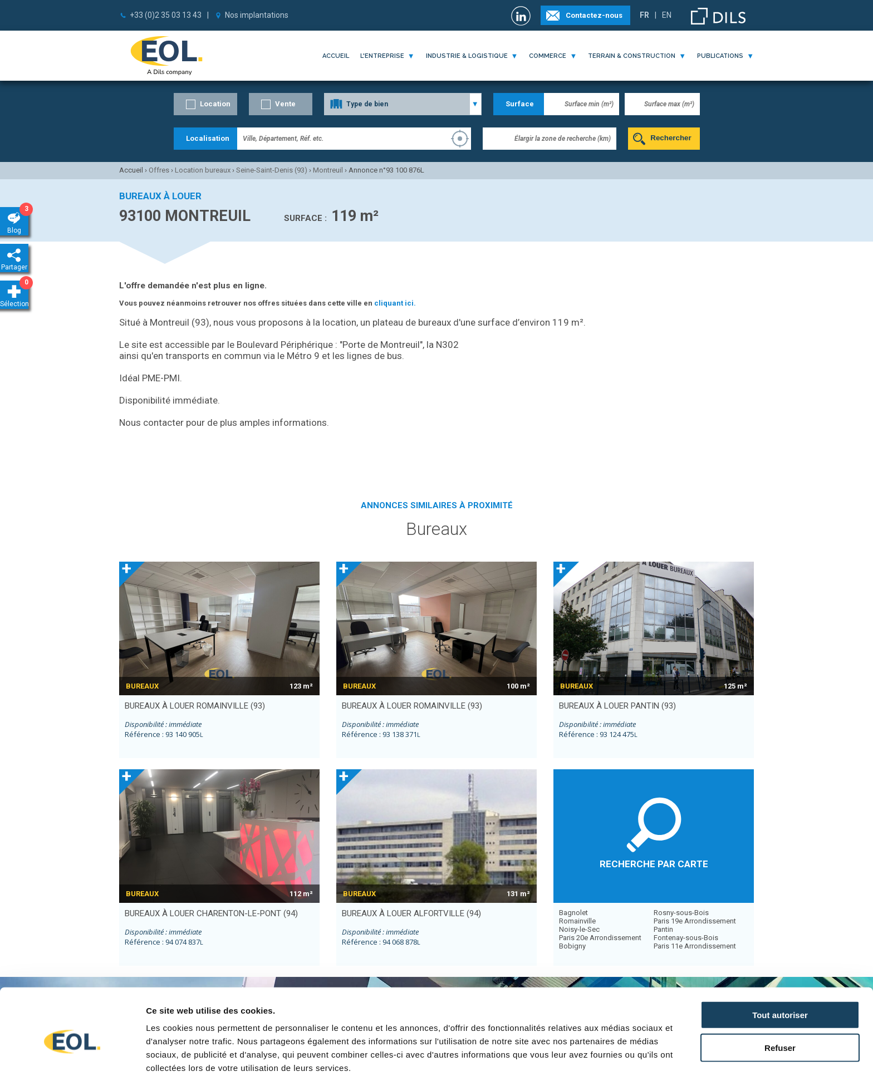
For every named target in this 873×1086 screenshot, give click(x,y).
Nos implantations (256, 15)
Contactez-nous (594, 15)
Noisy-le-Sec (579, 929)
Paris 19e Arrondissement (695, 921)
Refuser (780, 1003)
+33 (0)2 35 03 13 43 (166, 15)
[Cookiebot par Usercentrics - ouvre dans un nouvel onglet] (72, 1064)
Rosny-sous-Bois (681, 912)
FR (644, 15)
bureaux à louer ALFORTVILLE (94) (411, 913)
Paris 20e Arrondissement (600, 937)
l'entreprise (382, 56)
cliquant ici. (395, 303)
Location (215, 104)
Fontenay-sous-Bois (686, 937)
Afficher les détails (613, 1064)
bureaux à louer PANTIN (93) (617, 706)
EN (666, 15)
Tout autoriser (780, 970)
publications (720, 56)
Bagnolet (573, 912)
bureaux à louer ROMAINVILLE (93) (195, 706)
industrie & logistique (467, 56)
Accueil (335, 56)
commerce (547, 56)
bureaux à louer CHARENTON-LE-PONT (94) (211, 913)
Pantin (663, 929)
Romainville (577, 921)
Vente (285, 104)
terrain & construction (631, 56)
